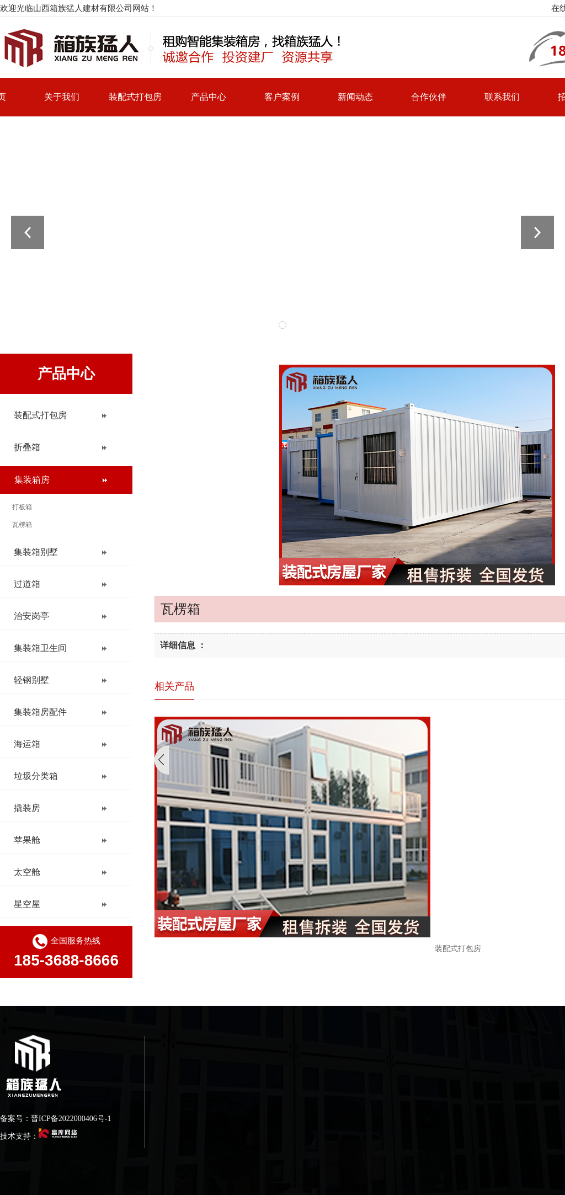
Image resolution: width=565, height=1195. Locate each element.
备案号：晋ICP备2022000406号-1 (55, 1118)
